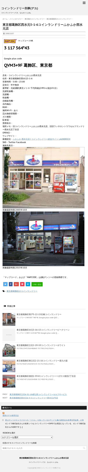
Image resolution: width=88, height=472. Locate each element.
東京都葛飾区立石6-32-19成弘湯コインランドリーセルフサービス (38, 394)
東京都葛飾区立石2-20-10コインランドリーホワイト (41, 345)
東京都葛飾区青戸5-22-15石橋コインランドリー (39, 314)
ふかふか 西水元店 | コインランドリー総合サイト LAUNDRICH (41, 139)
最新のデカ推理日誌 (11, 415)
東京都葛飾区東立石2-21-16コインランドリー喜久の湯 (42, 360)
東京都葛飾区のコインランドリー (22, 291)
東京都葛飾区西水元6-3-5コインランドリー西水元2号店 (34, 398)
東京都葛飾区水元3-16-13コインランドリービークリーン (43, 329)
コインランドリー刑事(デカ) (19, 8)
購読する (7, 408)
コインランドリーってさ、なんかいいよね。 (44, 462)
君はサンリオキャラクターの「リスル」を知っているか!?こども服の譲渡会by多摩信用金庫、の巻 (44, 420)
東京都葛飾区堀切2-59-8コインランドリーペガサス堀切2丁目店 (46, 376)
